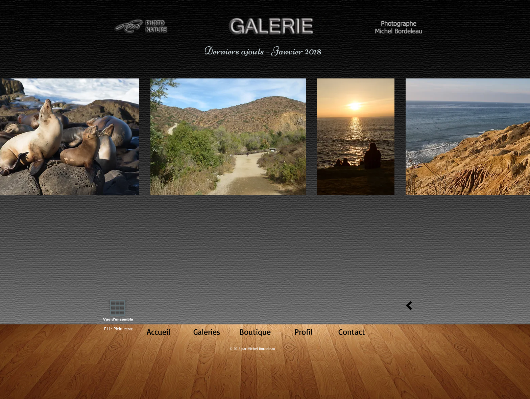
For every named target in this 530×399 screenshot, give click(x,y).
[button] (228, 136)
